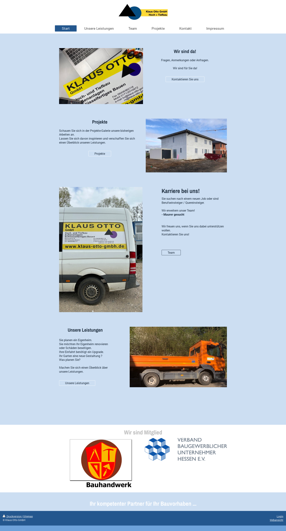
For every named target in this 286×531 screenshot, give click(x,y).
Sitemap (28, 516)
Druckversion (12, 516)
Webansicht (276, 520)
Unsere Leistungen (77, 383)
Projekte (99, 153)
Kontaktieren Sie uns (185, 79)
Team (171, 252)
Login (280, 516)
